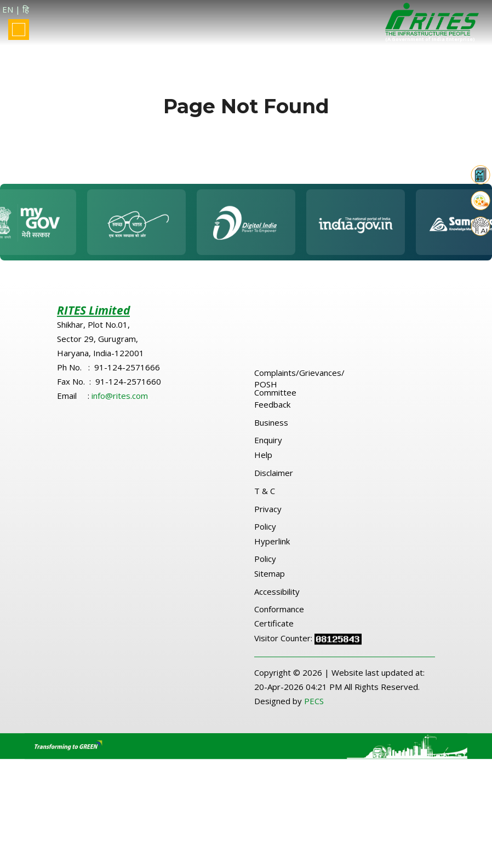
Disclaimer (273, 477)
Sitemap (269, 578)
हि (25, 9)
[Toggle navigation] (18, 29)
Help (263, 459)
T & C (264, 495)
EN (7, 9)
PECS (314, 705)
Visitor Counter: (284, 642)
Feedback (272, 409)
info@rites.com (119, 400)
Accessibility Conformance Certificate (279, 612)
